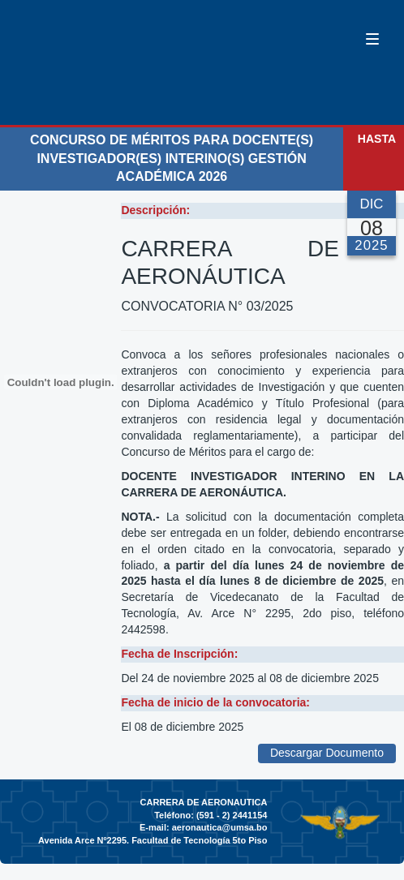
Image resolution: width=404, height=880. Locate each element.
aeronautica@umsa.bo (220, 827)
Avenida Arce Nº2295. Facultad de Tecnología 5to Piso (152, 840)
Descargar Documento (327, 752)
